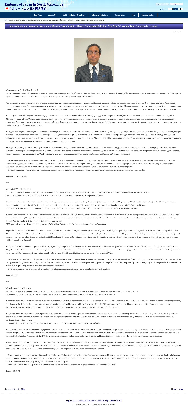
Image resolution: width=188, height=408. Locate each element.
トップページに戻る (16, 389)
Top (6, 20)
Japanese (177, 4)
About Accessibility (87, 400)
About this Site (116, 400)
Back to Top (178, 389)
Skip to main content (162, 4)
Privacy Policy (102, 400)
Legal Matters (71, 400)
